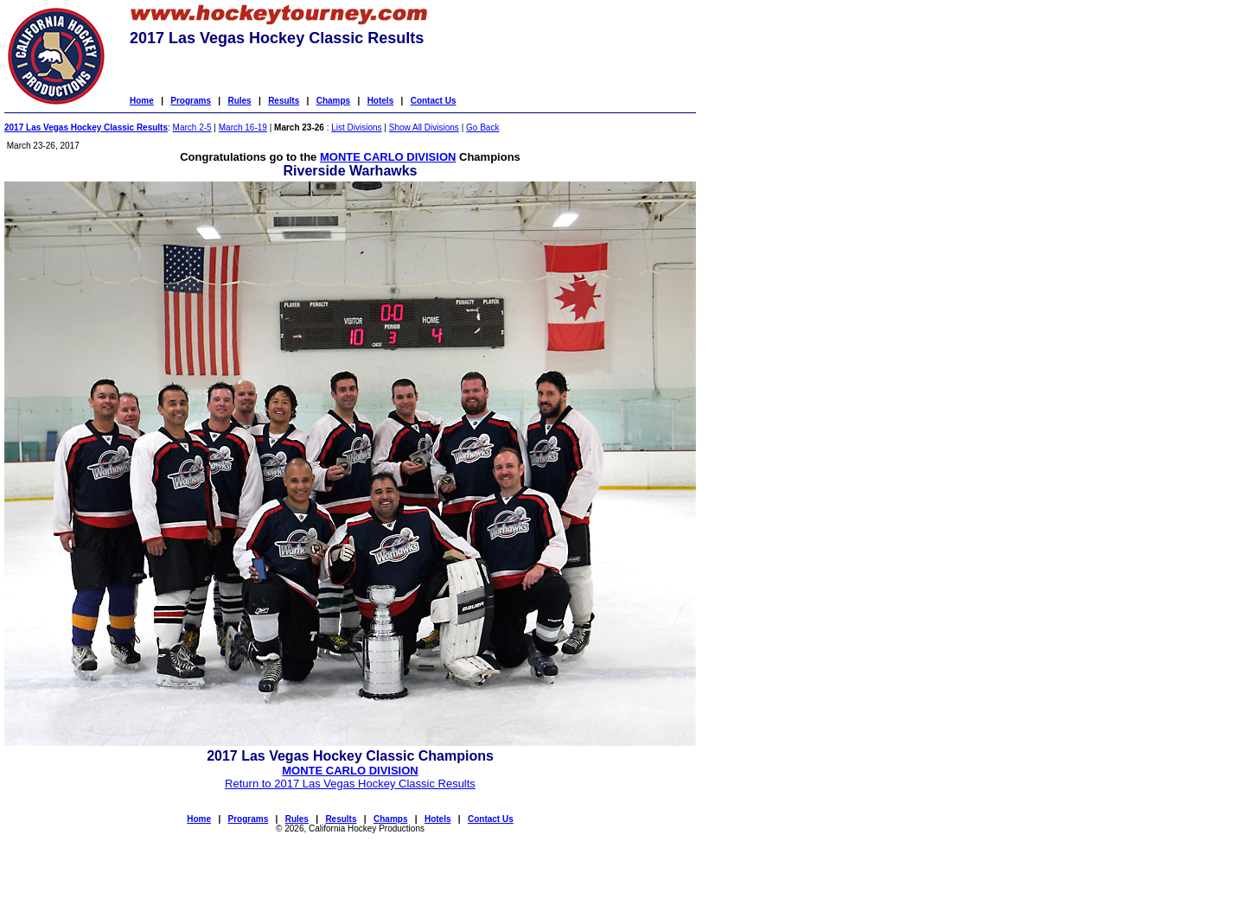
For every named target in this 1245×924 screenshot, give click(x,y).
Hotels (380, 100)
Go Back (482, 127)
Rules (239, 100)
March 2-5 (192, 127)
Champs (333, 100)
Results (283, 100)
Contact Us (433, 100)
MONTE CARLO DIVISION (388, 156)
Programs (190, 100)
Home (142, 100)
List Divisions (356, 127)
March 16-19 (243, 127)
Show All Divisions (424, 127)
